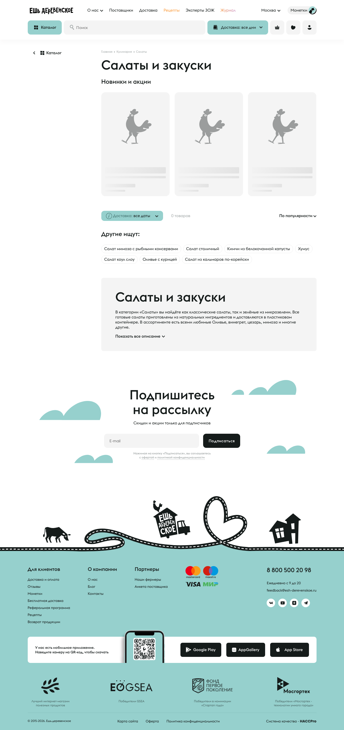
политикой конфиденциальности (181, 457)
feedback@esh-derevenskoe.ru (291, 590)
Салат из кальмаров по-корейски (217, 259)
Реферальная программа (49, 608)
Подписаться (222, 441)
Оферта (152, 721)
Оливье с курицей (160, 259)
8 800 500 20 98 (289, 569)
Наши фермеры (148, 579)
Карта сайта (127, 721)
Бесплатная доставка (46, 601)
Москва (268, 10)
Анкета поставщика (151, 587)
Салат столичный (202, 249)
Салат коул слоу (119, 259)
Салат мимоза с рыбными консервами (141, 249)
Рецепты (35, 615)
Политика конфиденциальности (193, 721)
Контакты (96, 594)
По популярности (295, 216)
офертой (148, 457)
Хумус (303, 249)
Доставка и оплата (43, 579)
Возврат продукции (44, 622)
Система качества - (291, 721)
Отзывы (34, 587)
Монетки (35, 594)
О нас (93, 579)
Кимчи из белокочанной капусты (258, 249)
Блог (91, 587)
